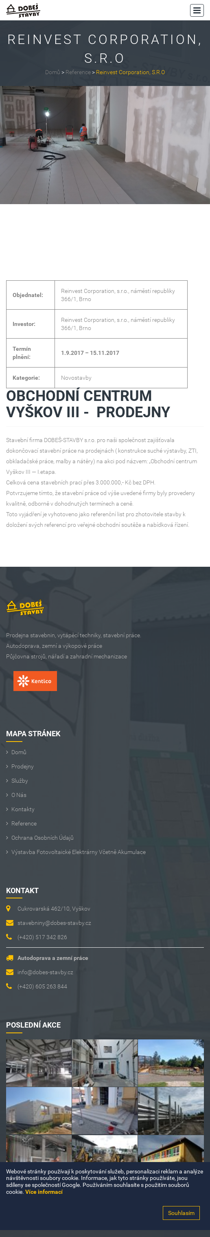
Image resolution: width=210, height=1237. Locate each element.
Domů (52, 72)
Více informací (44, 1192)
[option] (105, 145)
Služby (19, 780)
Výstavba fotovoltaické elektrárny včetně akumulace (78, 852)
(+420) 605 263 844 (42, 986)
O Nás (18, 795)
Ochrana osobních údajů (42, 837)
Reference (78, 72)
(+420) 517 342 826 (42, 937)
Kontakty (23, 809)
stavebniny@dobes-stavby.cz (54, 923)
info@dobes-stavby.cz (45, 972)
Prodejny (22, 766)
